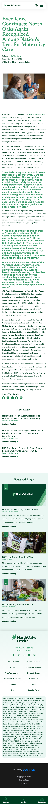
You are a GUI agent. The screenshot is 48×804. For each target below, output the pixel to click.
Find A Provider (13, 662)
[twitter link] (19, 655)
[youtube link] (29, 655)
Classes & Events (33, 673)
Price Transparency (12, 673)
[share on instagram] (16, 397)
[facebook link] (14, 655)
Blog (12, 690)
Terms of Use (24, 780)
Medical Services (33, 662)
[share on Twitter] (8, 397)
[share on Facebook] (3, 397)
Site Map (24, 784)
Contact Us (33, 679)
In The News (16, 56)
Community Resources (13, 679)
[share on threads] (21, 397)
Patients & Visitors (33, 667)
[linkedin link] (24, 655)
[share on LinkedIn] (12, 397)
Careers (13, 684)
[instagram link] (34, 655)
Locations (12, 667)
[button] (40, 5)
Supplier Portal (33, 690)
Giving (33, 684)
